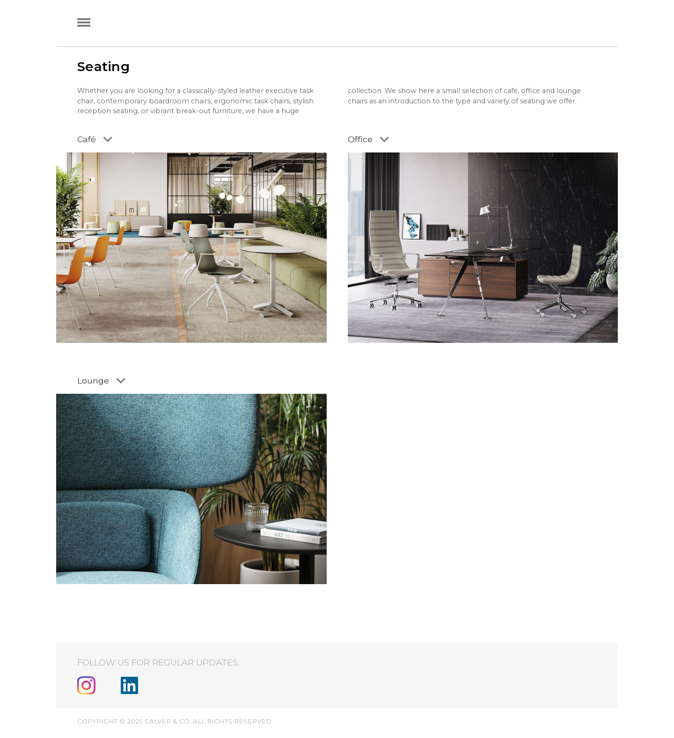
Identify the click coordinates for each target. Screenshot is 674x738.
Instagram (86, 685)
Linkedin (129, 685)
